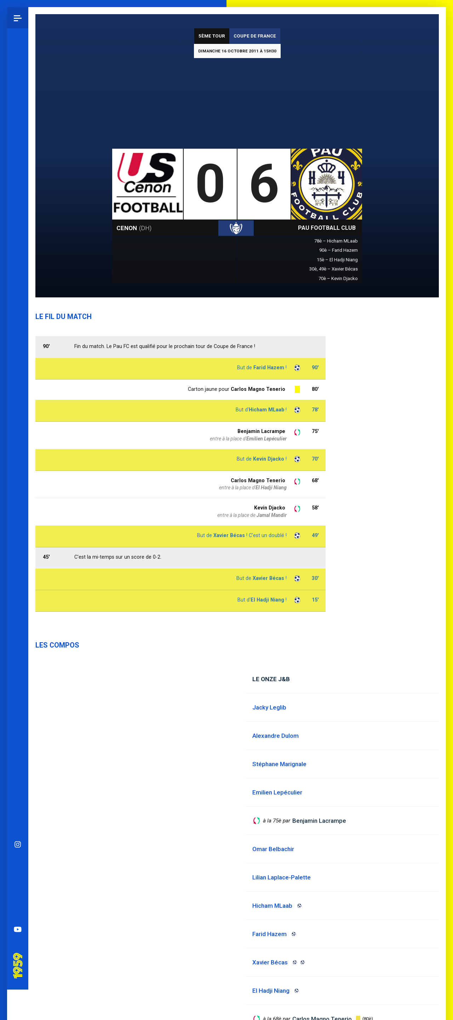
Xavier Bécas (268, 578)
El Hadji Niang (267, 600)
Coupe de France (255, 36)
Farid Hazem (268, 367)
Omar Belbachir (273, 849)
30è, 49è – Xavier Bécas (333, 269)
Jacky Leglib (269, 707)
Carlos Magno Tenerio (258, 480)
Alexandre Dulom (275, 735)
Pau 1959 (19, 552)
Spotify (17, 504)
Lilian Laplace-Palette (281, 877)
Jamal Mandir (272, 515)
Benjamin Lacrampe (261, 431)
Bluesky (17, 461)
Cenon (133, 228)
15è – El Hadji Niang (337, 259)
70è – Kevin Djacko (338, 278)
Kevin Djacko (269, 508)
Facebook (17, 483)
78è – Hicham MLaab (336, 241)
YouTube (17, 525)
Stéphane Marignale (279, 764)
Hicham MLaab (266, 409)
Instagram (17, 440)
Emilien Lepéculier (266, 438)
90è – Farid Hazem (338, 250)
